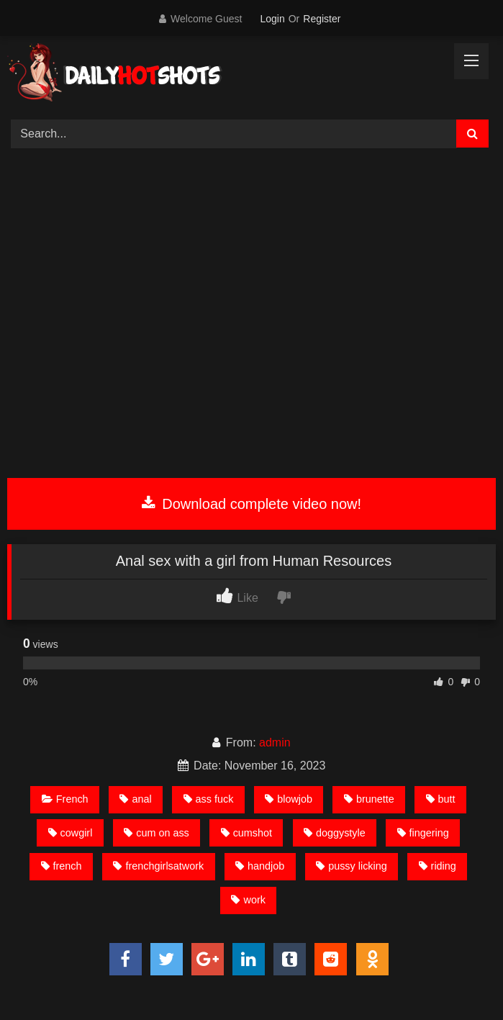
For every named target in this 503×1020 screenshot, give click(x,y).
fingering (423, 833)
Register (321, 18)
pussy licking (351, 866)
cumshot (246, 833)
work (248, 900)
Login (272, 18)
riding (437, 866)
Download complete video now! (251, 504)
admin (275, 742)
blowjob (288, 799)
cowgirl (70, 833)
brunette (369, 799)
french (61, 866)
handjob (259, 866)
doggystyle (335, 833)
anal (135, 799)
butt (441, 799)
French (65, 799)
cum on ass (156, 833)
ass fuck (208, 799)
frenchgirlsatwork (158, 866)
